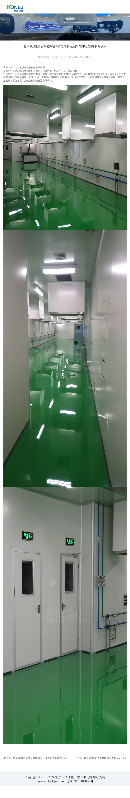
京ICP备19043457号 (80, 781)
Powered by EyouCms (50, 781)
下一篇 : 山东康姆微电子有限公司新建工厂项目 (101, 757)
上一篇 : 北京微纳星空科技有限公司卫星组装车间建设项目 (35, 757)
